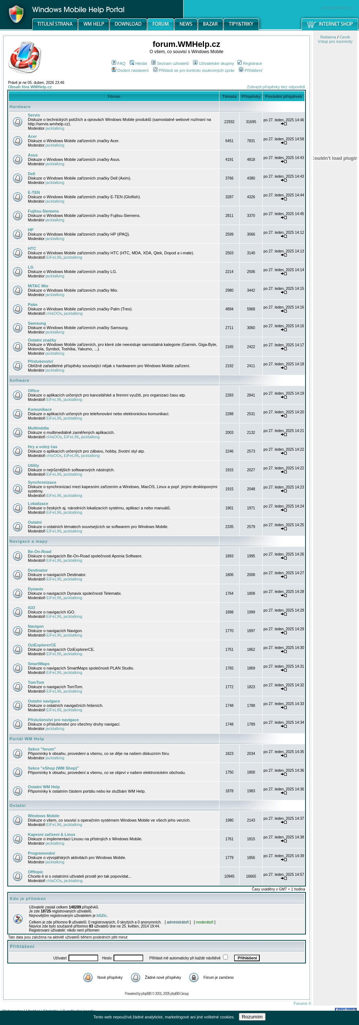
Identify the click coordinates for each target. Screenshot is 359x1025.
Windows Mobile (43, 816)
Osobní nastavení (130, 70)
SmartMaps (38, 663)
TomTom (36, 682)
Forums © (302, 1003)
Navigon (36, 626)
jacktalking (54, 128)
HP (30, 230)
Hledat (138, 63)
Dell (31, 174)
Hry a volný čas (43, 447)
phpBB (146, 993)
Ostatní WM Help (44, 787)
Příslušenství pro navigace (53, 720)
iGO (31, 607)
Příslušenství (40, 361)
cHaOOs (54, 313)
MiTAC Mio (38, 286)
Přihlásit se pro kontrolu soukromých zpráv (193, 70)
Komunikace (40, 409)
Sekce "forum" (42, 749)
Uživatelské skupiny (213, 63)
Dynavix (35, 589)
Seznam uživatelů (170, 63)
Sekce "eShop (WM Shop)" (53, 768)
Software (19, 380)
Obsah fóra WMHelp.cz (30, 87)
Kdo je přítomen (28, 898)
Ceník (345, 37)
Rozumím (252, 1017)
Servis (34, 115)
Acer (32, 136)
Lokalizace (38, 503)
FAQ (118, 63)
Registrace (249, 63)
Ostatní (35, 522)
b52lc (102, 915)
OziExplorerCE (42, 645)
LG (30, 267)
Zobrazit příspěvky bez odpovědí (276, 87)
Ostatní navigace (44, 701)
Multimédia (38, 428)
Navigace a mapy (29, 541)
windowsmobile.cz (337, 7)
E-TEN (34, 192)
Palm (32, 304)
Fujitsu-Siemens (43, 211)
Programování (41, 853)
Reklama (328, 37)
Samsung (37, 323)
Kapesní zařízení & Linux (51, 834)
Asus (33, 155)
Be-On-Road (39, 551)
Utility (33, 465)
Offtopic (35, 872)
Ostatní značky (42, 340)
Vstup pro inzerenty (335, 41)
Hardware (20, 106)
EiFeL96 (54, 257)
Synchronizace (42, 482)
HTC (32, 248)
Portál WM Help (27, 739)
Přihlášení (250, 70)
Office (33, 390)
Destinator (38, 570)
